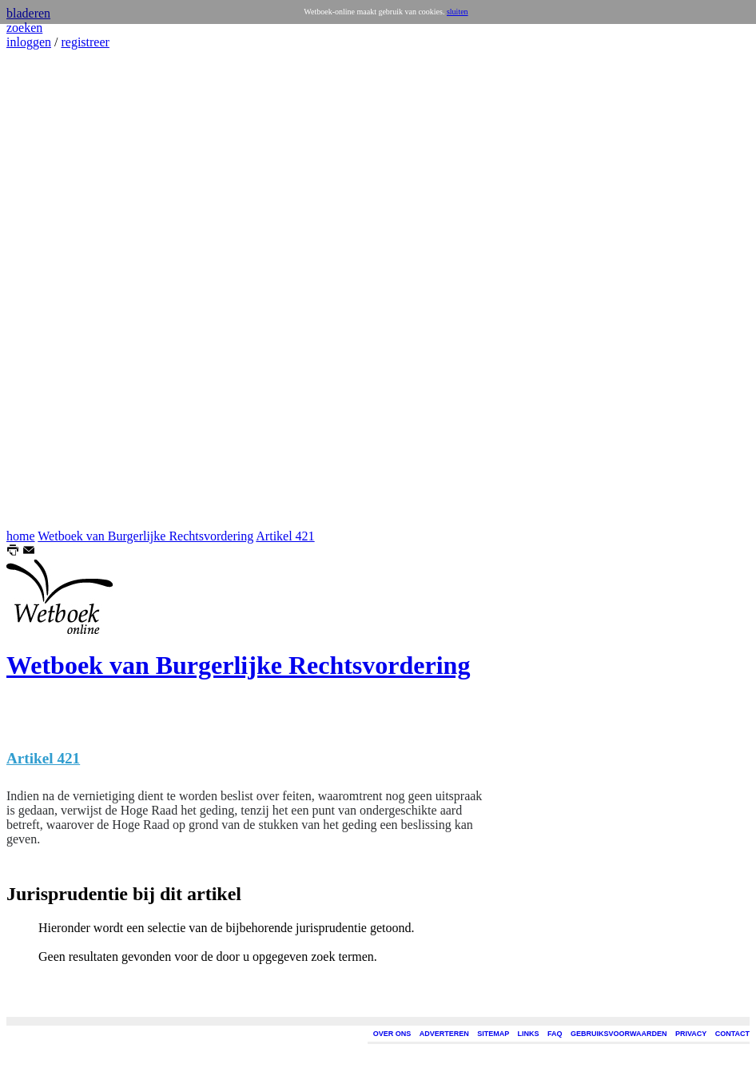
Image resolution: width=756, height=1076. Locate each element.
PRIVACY (690, 1034)
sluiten (457, 11)
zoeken (24, 27)
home (20, 536)
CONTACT (732, 1034)
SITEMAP (493, 1034)
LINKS (528, 1034)
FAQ (555, 1034)
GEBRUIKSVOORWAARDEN (618, 1034)
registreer (85, 42)
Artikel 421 (285, 536)
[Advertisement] (54, 289)
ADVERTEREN (444, 1034)
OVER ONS (392, 1034)
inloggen (28, 42)
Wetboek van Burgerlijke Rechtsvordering (145, 536)
